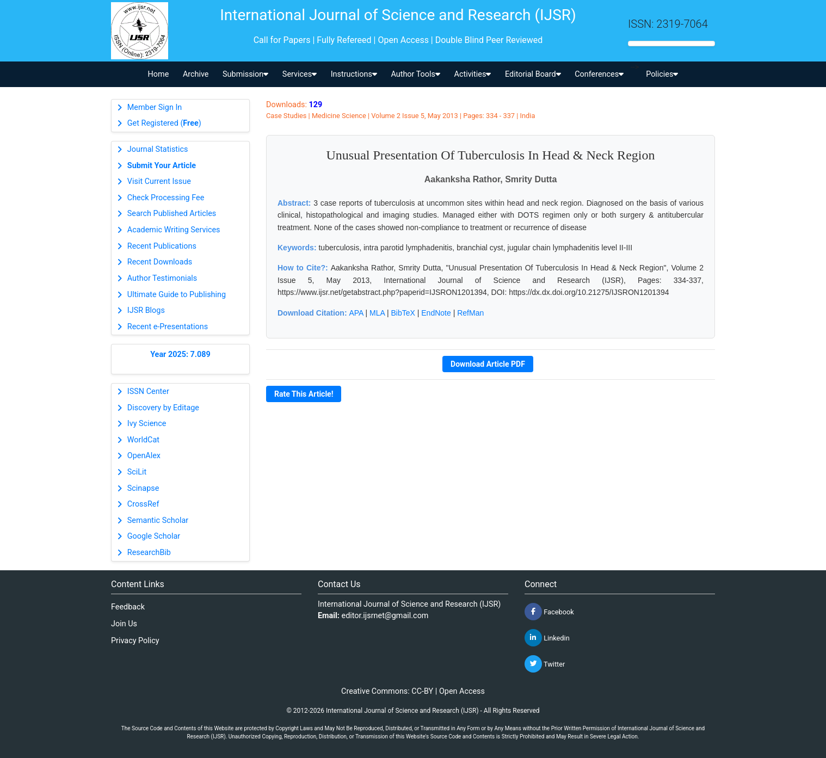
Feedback (128, 607)
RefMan (470, 313)
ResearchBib (149, 552)
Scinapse (143, 488)
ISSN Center (148, 391)
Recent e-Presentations (167, 326)
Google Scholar (153, 536)
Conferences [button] (599, 74)
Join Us (124, 623)
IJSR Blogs (146, 310)
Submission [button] (245, 74)
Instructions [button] (354, 74)
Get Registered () (164, 123)
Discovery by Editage (163, 407)
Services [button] (299, 74)
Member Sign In (154, 107)
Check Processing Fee (166, 197)
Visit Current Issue (159, 181)
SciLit (137, 472)
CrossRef (143, 504)
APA (356, 313)
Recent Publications (161, 246)
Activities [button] (472, 74)
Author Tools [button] (415, 74)
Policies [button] (662, 74)
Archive (196, 74)
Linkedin (547, 637)
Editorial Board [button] (533, 74)
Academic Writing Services (173, 230)
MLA (377, 313)
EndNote (436, 313)
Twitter (545, 664)
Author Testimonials (162, 278)
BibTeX (403, 313)
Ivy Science (147, 423)
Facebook (549, 611)
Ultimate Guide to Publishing (176, 294)
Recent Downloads (159, 262)
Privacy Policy (135, 640)
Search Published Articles (171, 213)
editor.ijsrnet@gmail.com (385, 615)
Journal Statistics (157, 149)
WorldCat (143, 440)
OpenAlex (144, 455)
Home (158, 74)
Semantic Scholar (157, 520)
